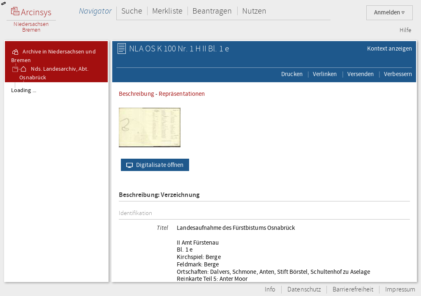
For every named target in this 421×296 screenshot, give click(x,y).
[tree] (56, 181)
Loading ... (23, 90)
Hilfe (405, 30)
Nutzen (254, 11)
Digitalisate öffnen (153, 165)
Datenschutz (304, 290)
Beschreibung (136, 94)
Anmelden (389, 12)
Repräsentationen (182, 94)
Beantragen (212, 11)
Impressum (400, 290)
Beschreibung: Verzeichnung (159, 195)
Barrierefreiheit (353, 290)
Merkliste (167, 11)
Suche (131, 11)
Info (270, 290)
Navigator (95, 11)
